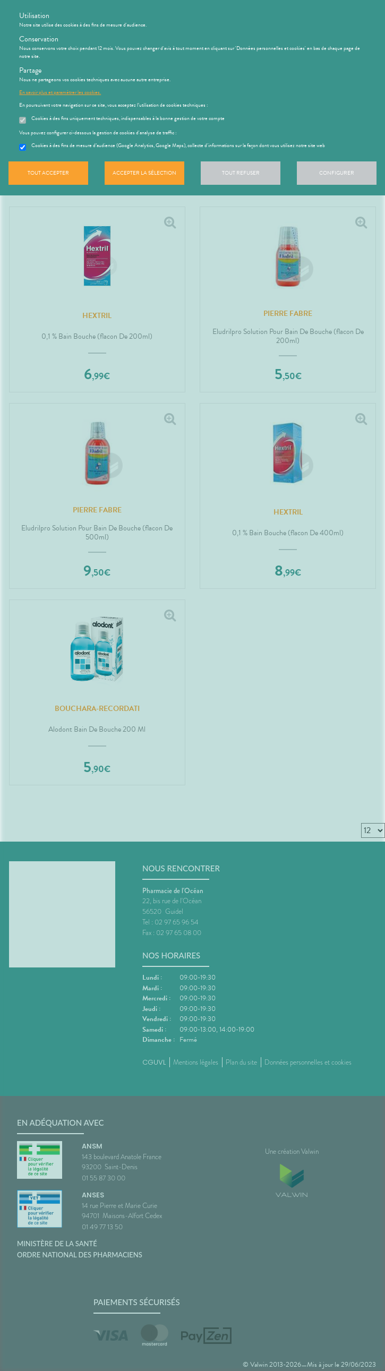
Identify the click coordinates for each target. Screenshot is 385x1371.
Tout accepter (48, 173)
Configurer (336, 173)
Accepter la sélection (144, 173)
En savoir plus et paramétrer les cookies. (60, 92)
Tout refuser (241, 173)
